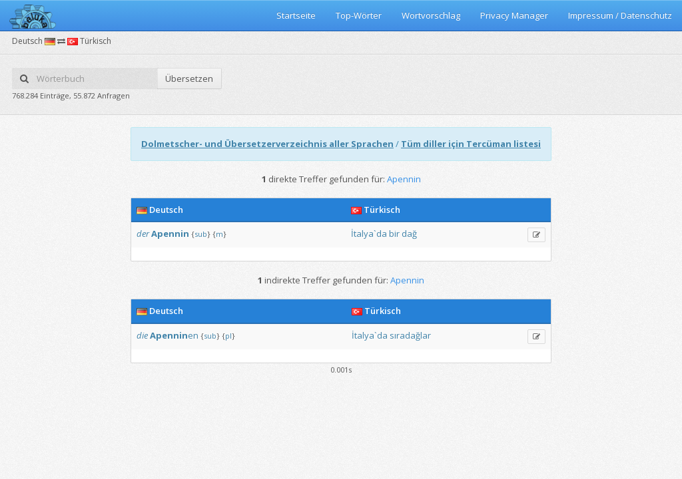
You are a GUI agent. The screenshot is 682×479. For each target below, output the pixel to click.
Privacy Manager (514, 15)
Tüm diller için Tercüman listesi (471, 144)
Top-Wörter (359, 15)
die (142, 335)
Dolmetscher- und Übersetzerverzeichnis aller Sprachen (267, 144)
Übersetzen (189, 78)
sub (200, 234)
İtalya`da (369, 234)
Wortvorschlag (431, 15)
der (143, 234)
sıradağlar (410, 335)
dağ (409, 234)
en (174, 335)
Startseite (296, 15)
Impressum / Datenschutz (620, 15)
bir (394, 234)
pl (228, 336)
